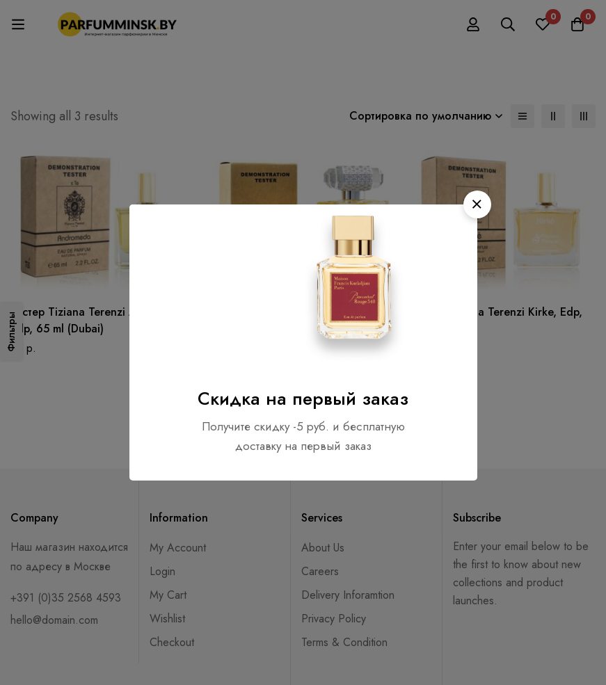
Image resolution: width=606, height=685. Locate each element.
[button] (477, 204)
